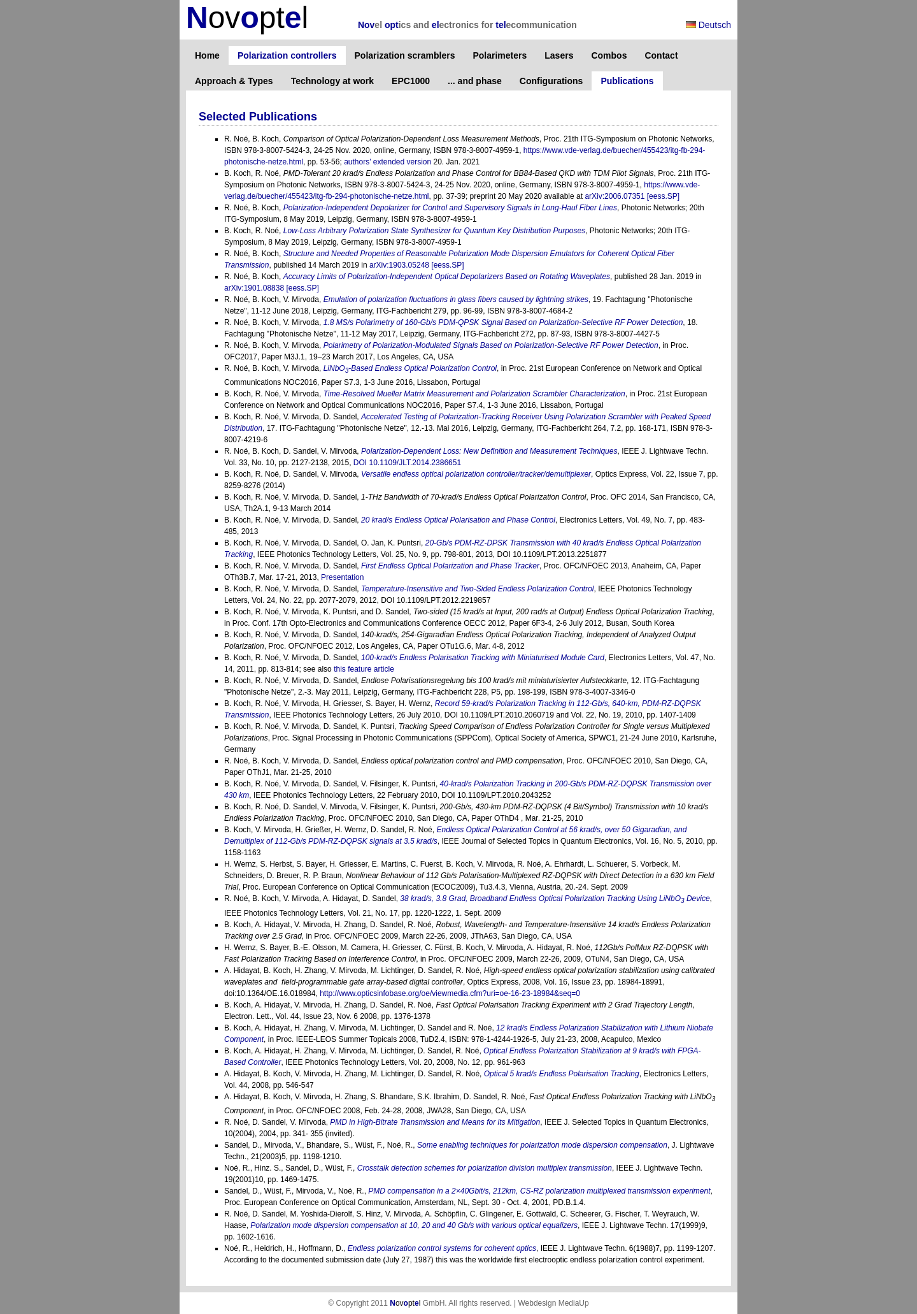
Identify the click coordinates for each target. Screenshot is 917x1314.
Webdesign (537, 1303)
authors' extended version (387, 161)
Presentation (342, 577)
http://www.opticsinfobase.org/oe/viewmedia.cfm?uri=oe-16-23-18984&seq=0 (450, 993)
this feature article (364, 669)
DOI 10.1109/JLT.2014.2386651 (407, 462)
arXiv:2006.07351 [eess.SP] (632, 196)
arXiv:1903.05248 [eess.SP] (416, 265)
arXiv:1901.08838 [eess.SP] (271, 288)
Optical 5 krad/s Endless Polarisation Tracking (561, 1073)
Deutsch (708, 25)
